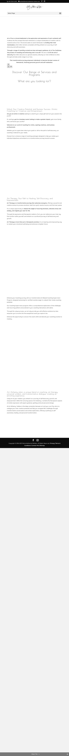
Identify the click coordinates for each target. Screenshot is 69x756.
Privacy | (52, 751)
